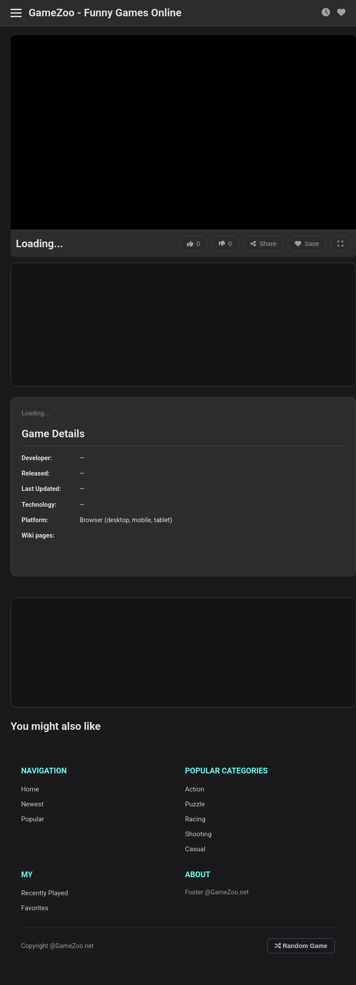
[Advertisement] (183, 324)
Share (263, 243)
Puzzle (195, 804)
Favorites (34, 908)
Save (307, 243)
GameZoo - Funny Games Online (105, 13)
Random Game (301, 945)
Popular (32, 819)
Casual (195, 849)
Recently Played (44, 893)
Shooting (198, 834)
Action (195, 789)
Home (30, 789)
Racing (195, 819)
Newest (32, 804)
